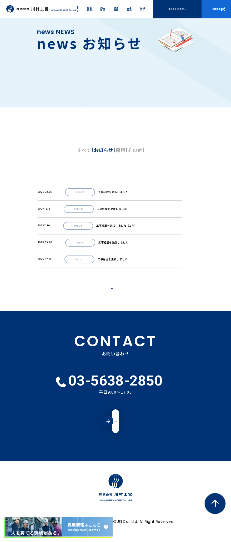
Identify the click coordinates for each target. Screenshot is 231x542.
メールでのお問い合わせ (115, 425)
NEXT (129, 291)
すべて (52, 150)
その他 (167, 150)
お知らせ (93, 150)
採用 (131, 150)
